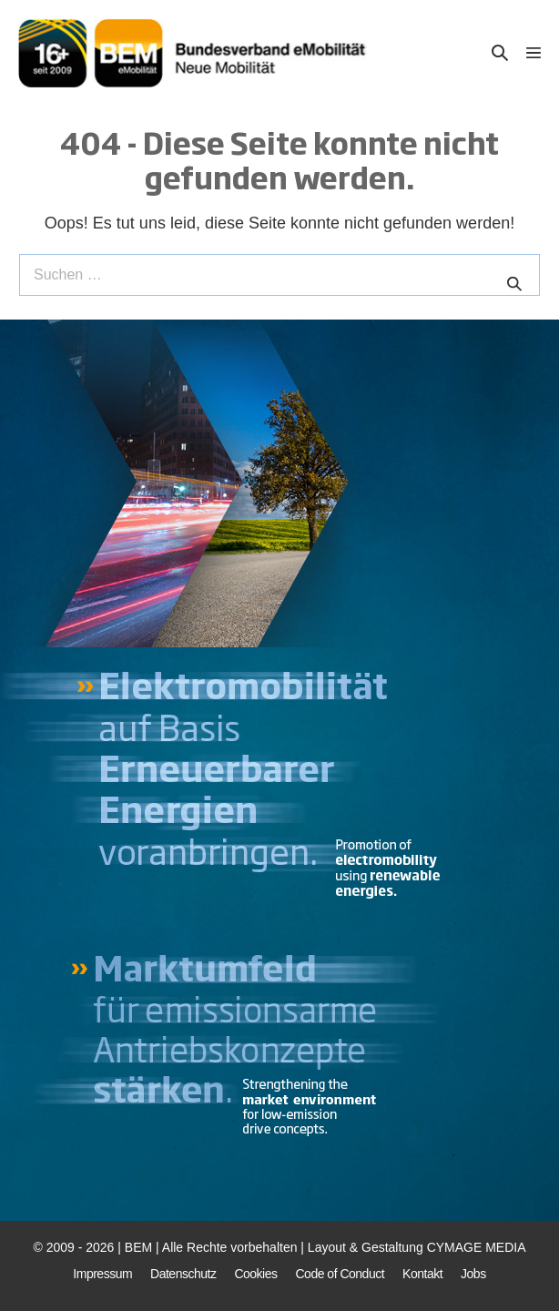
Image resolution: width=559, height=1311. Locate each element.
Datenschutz (183, 1273)
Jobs (473, 1273)
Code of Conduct (340, 1273)
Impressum (102, 1273)
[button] (500, 53)
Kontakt (422, 1273)
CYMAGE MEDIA (476, 1247)
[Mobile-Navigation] (533, 53)
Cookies (255, 1273)
